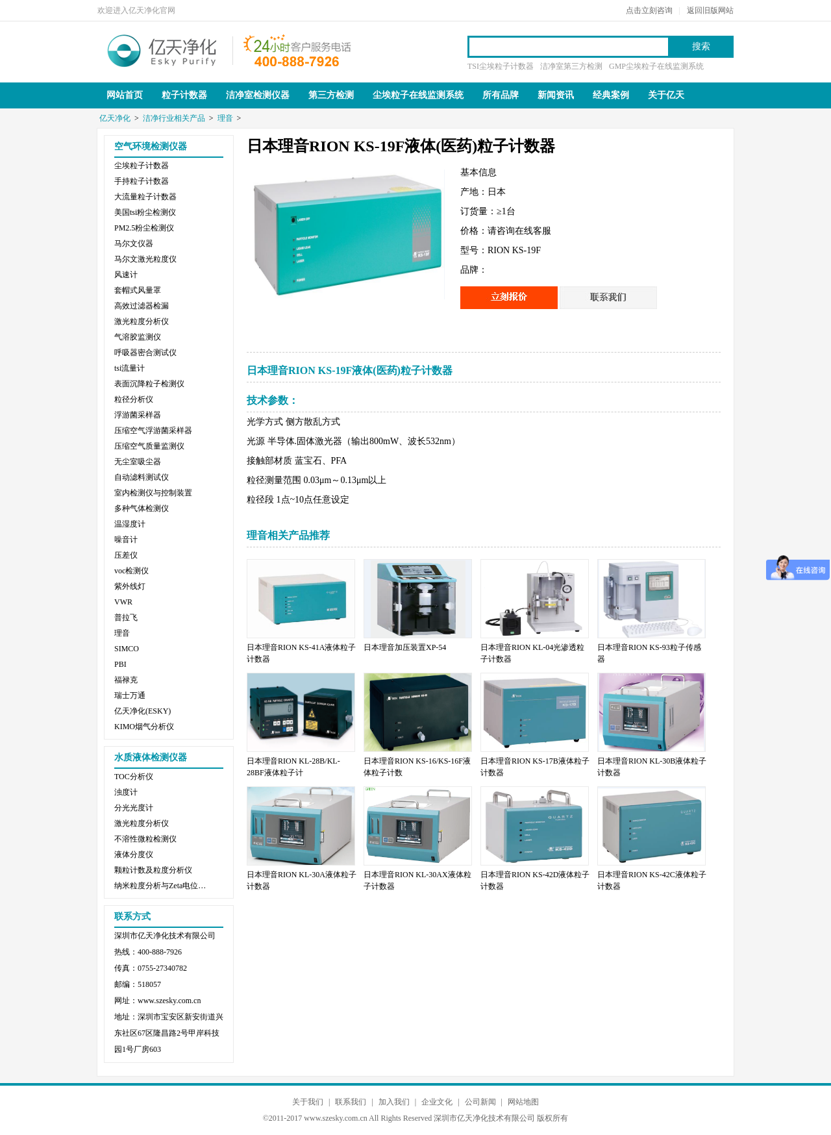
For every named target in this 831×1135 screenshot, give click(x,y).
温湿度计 (129, 524)
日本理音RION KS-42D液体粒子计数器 (534, 880)
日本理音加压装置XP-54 (405, 647)
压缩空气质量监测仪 (149, 446)
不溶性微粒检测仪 (145, 838)
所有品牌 (500, 95)
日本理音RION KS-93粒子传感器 (649, 653)
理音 (225, 118)
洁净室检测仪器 (258, 95)
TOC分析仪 (133, 776)
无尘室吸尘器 (137, 461)
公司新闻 (480, 1101)
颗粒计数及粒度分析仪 (153, 870)
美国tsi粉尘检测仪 (145, 212)
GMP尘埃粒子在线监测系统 (656, 66)
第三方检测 (331, 95)
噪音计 (126, 539)
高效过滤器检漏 (141, 305)
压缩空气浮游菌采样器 (153, 430)
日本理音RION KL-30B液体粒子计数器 (651, 766)
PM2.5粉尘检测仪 (144, 227)
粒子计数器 (184, 95)
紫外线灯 (129, 586)
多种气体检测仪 (141, 508)
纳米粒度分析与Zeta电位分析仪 (163, 885)
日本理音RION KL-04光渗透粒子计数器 (532, 653)
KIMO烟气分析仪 (144, 726)
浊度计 (126, 792)
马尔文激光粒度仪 (145, 259)
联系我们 (350, 1101)
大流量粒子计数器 (145, 196)
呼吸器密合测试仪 (145, 352)
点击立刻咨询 (649, 10)
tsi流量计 (129, 368)
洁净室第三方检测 (571, 66)
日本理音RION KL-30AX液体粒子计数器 (417, 880)
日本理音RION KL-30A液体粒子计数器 (301, 880)
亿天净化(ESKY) (142, 711)
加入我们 (394, 1101)
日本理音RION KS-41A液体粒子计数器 (301, 653)
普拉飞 (126, 617)
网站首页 (124, 95)
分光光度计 (133, 807)
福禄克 (126, 679)
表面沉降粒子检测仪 (149, 383)
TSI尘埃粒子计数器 (500, 66)
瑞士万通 (129, 695)
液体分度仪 (133, 854)
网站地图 (523, 1101)
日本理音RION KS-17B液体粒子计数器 (534, 766)
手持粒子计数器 (141, 181)
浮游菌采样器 (137, 414)
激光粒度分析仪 (141, 321)
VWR (123, 601)
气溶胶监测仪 (137, 337)
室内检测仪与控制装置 (153, 492)
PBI (120, 664)
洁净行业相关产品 (174, 118)
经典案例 (611, 95)
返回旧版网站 (710, 10)
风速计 (126, 274)
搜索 (701, 46)
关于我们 (307, 1101)
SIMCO (126, 648)
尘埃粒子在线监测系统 (418, 95)
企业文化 (437, 1101)
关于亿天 (666, 95)
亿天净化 (162, 49)
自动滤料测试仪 (141, 477)
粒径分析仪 (133, 399)
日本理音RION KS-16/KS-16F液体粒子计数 (417, 766)
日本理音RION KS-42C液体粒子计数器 (651, 880)
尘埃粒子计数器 (141, 165)
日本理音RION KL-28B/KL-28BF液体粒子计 (293, 766)
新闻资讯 (556, 95)
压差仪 (126, 555)
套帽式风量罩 (137, 290)
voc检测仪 (131, 570)
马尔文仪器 (133, 243)
